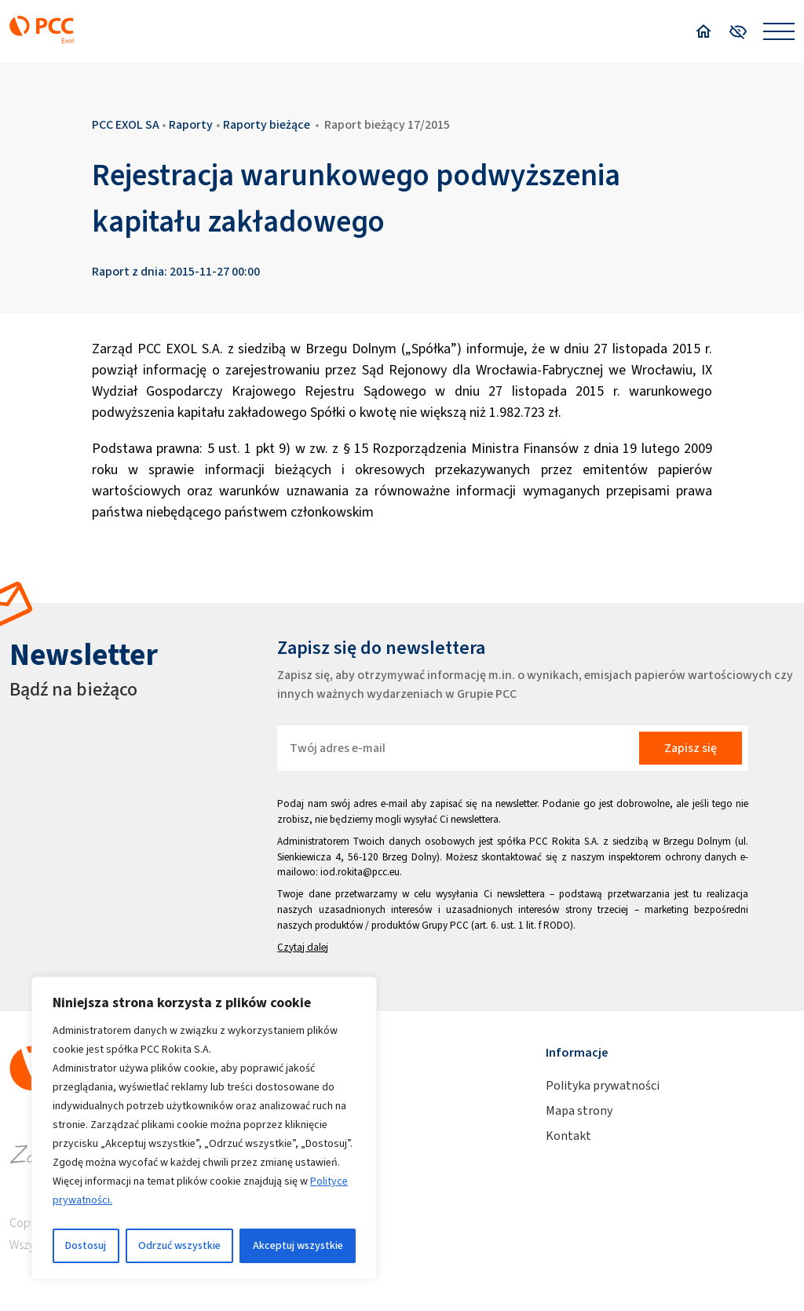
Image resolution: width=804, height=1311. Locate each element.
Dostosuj (85, 1245)
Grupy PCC (445, 925)
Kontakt (568, 1135)
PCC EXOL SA (125, 124)
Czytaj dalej (302, 947)
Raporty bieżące (266, 124)
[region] (204, 1128)
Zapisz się (690, 747)
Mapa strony (579, 1110)
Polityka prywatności (603, 1085)
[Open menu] (779, 31)
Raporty (191, 124)
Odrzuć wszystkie (179, 1245)
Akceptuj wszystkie (298, 1245)
